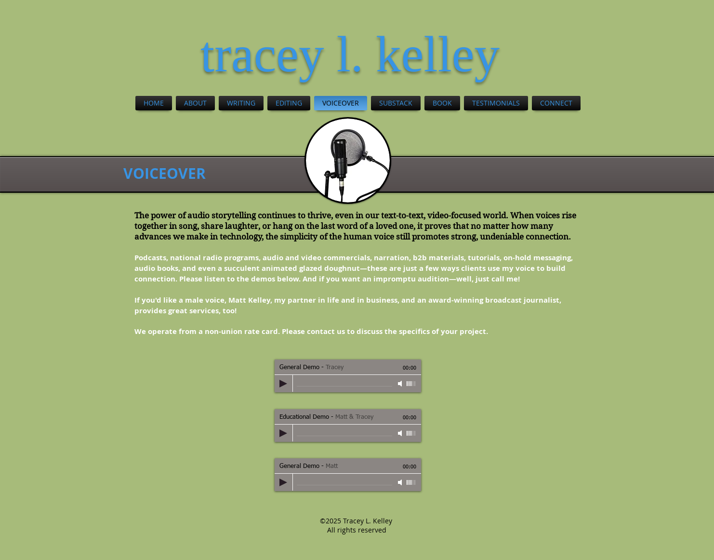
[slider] (411, 383)
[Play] (283, 383)
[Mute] (401, 383)
